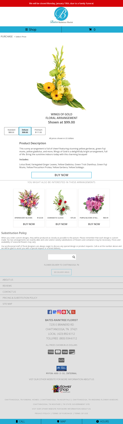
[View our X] (68, 313)
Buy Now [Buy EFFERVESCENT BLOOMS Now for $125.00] (29, 224)
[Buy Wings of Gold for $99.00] (61, 175)
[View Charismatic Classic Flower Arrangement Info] (62, 203)
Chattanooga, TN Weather (47, 404)
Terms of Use (81, 413)
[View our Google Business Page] (54, 313)
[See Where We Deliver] (61, 272)
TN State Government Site (76, 404)
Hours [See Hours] (102, 421)
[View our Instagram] (59, 313)
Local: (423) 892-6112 (61, 334)
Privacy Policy (42, 413)
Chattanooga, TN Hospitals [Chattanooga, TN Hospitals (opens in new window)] (56, 399)
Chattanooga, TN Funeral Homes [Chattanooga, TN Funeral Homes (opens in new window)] (22, 399)
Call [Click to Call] (20, 421)
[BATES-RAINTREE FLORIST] (61, 22)
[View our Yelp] (73, 313)
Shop (30, 29)
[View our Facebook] (50, 313)
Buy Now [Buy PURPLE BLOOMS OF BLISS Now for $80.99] (94, 224)
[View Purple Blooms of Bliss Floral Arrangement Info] (94, 203)
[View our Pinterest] (64, 313)
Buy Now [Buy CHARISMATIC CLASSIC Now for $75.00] (61, 224)
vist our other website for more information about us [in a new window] (61, 379)
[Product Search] (62, 257)
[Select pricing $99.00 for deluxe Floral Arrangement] (25, 131)
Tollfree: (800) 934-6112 (61, 338)
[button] (62, 368)
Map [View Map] (61, 421)
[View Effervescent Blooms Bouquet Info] (29, 203)
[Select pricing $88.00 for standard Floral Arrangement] (11, 131)
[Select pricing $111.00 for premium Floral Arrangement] (38, 131)
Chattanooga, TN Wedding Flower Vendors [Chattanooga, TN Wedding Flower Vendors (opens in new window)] (95, 399)
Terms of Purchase (62, 413)
